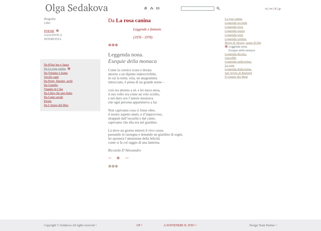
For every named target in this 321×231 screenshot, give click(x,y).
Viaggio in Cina (53, 89)
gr (279, 8)
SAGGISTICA (53, 35)
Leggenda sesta (234, 35)
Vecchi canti (51, 77)
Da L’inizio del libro (56, 105)
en (271, 8)
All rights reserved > (84, 225)
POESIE (49, 31)
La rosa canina (233, 19)
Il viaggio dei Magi (236, 77)
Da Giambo (51, 85)
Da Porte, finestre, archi (58, 81)
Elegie (48, 101)
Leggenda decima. (236, 56)
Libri (47, 23)
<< (110, 158)
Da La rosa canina (55, 68)
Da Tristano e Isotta (55, 73)
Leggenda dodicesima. (238, 71)
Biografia (49, 19)
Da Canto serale (53, 97)
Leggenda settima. (243, 41)
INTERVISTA (52, 39)
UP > (139, 225)
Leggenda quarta (235, 31)
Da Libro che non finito (58, 93)
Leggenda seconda (236, 23)
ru (266, 8)
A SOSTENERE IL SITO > (180, 225)
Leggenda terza (234, 27)
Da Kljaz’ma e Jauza (56, 64)
